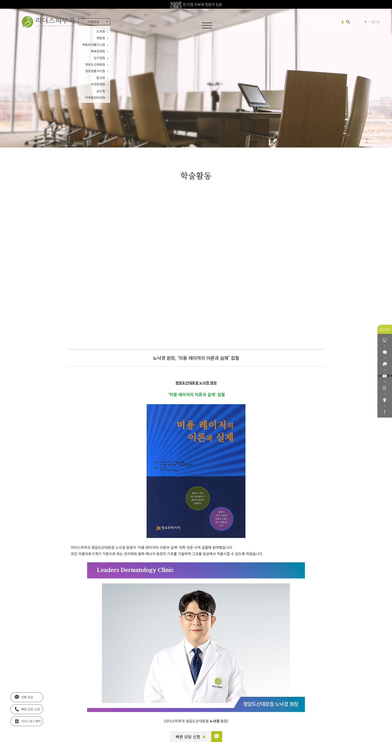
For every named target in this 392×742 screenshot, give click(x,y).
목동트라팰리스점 (93, 44)
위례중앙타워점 (95, 97)
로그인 (376, 22)
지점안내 (93, 22)
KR (361, 22)
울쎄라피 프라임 (327, 21)
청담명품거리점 (95, 71)
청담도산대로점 (95, 64)
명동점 (100, 38)
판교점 (100, 77)
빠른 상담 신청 (191, 736)
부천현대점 (98, 84)
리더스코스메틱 (28, 722)
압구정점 (99, 58)
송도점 (100, 91)
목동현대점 (98, 51)
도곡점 (100, 31)
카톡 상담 (24, 698)
